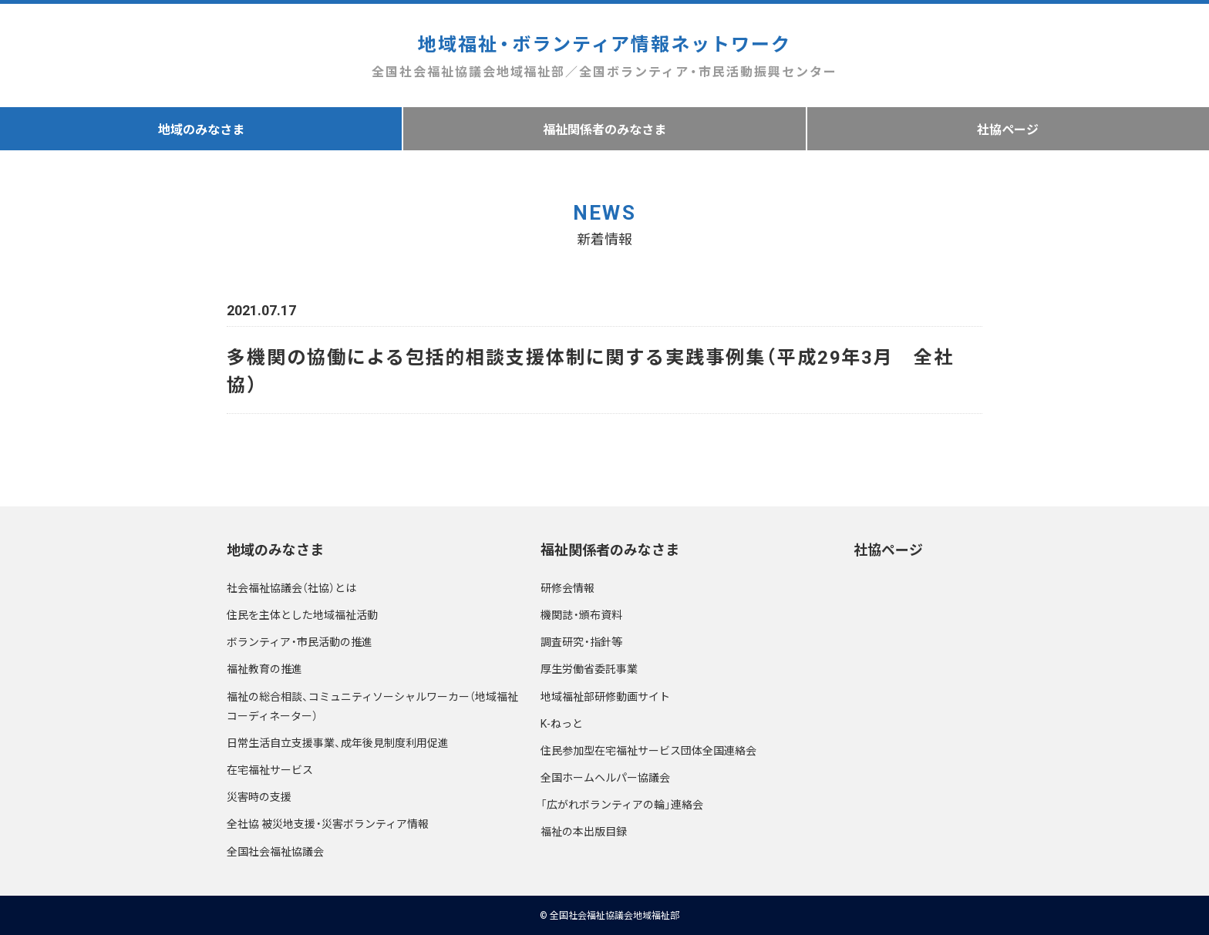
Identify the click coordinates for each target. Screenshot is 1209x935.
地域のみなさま (201, 128)
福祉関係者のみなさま (604, 128)
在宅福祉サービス (270, 769)
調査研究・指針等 (581, 641)
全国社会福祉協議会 (275, 851)
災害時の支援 (259, 796)
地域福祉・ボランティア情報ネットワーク (604, 55)
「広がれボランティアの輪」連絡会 (622, 804)
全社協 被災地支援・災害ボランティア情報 (328, 823)
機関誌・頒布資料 (581, 614)
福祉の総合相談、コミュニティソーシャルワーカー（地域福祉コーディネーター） (372, 705)
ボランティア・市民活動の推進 (299, 641)
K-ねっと (562, 723)
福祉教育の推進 (264, 668)
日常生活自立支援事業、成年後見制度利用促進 (338, 742)
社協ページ (1008, 128)
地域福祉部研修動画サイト (605, 696)
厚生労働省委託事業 (589, 668)
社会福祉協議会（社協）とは (291, 587)
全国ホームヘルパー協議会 (605, 777)
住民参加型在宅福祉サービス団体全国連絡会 (648, 750)
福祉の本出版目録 (584, 831)
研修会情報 (567, 587)
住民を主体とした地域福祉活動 (302, 614)
